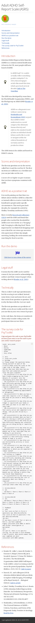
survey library (8, 24)
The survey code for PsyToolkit (12, 46)
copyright (14, 24)
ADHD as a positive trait (10, 35)
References (5, 48)
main (2, 24)
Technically (5, 43)
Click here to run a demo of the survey (17, 257)
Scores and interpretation (11, 33)
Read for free (8, 613)
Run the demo (6, 38)
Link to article (15, 583)
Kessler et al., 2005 (21, 279)
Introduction (6, 30)
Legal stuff (5, 40)
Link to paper (26, 569)
